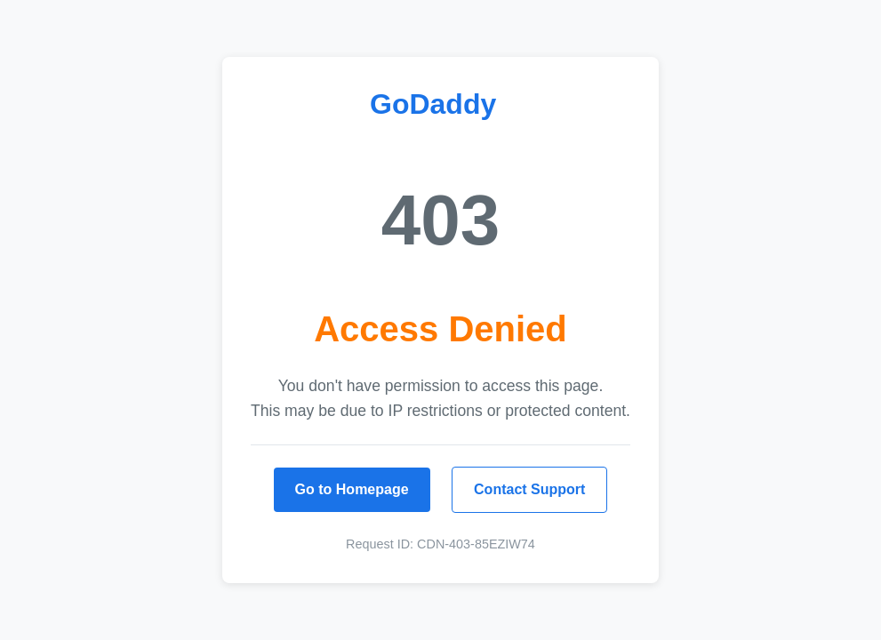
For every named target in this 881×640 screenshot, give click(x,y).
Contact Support (529, 489)
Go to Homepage (352, 489)
